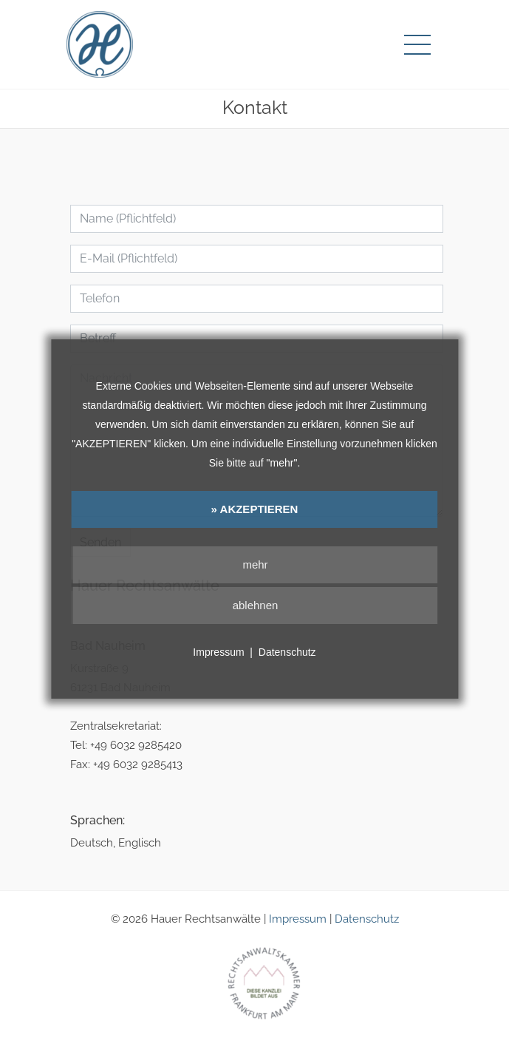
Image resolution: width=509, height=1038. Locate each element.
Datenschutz (367, 919)
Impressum (298, 919)
